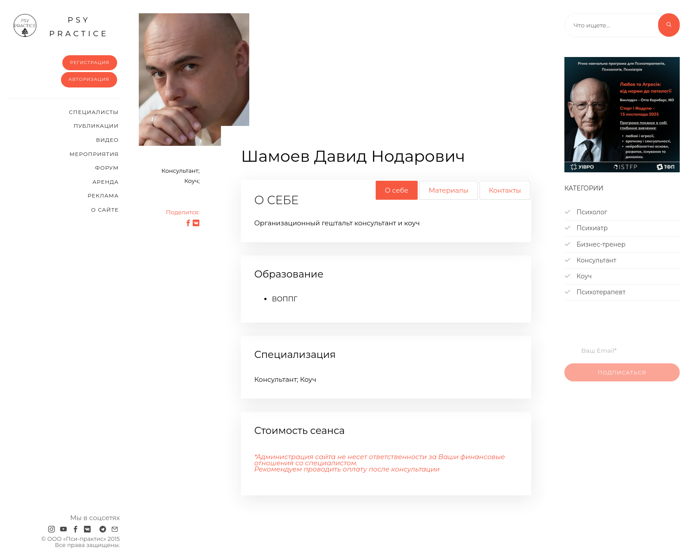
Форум (107, 167)
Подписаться (622, 377)
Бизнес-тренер (594, 244)
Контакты (505, 190)
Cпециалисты (94, 112)
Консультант (590, 260)
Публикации (95, 125)
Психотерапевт (594, 292)
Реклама (103, 195)
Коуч (578, 276)
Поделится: (182, 212)
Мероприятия (93, 154)
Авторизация (89, 79)
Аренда (105, 182)
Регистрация (89, 62)
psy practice (61, 25)
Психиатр (586, 228)
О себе (396, 190)
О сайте (105, 209)
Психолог (585, 212)
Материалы (448, 190)
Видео (107, 140)
